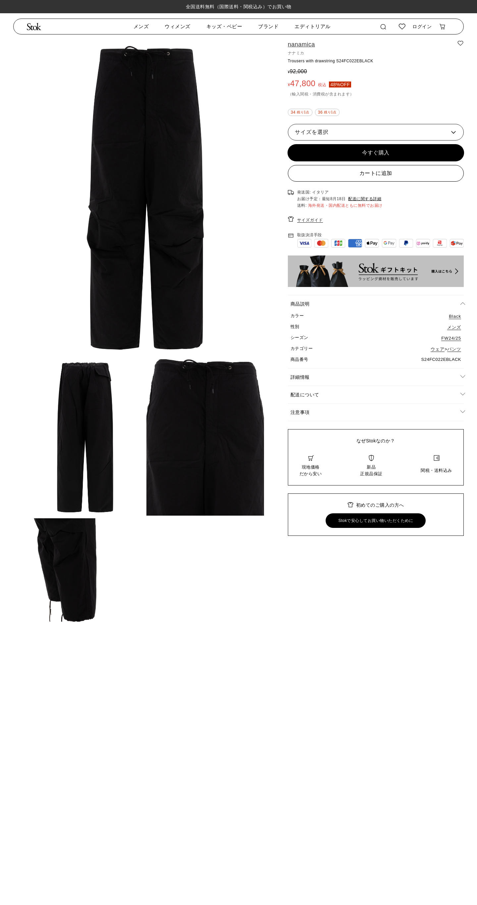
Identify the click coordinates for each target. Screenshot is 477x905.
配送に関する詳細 (364, 199)
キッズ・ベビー (224, 26)
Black (455, 316)
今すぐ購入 (376, 152)
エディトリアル (312, 26)
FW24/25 (451, 338)
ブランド (268, 26)
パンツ (454, 349)
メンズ (141, 26)
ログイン (422, 26)
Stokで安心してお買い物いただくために (375, 520)
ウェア (438, 349)
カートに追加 (375, 173)
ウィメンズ (177, 26)
